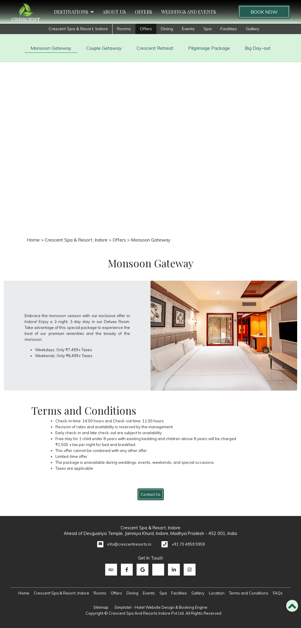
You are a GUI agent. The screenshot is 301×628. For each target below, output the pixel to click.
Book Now (264, 12)
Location (217, 593)
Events (188, 28)
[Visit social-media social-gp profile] (142, 570)
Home (33, 240)
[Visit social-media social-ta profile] (111, 570)
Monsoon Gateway (51, 48)
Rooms (124, 28)
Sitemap (100, 607)
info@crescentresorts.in (129, 544)
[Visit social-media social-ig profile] (190, 570)
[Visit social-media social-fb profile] (127, 570)
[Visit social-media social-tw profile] (158, 570)
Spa (208, 28)
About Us (114, 12)
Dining (167, 28)
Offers (143, 12)
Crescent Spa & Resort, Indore (78, 28)
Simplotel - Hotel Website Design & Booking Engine (160, 607)
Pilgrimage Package (209, 48)
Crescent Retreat (155, 48)
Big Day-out (257, 48)
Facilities (228, 28)
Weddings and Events (188, 12)
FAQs (278, 593)
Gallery (252, 28)
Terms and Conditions (248, 593)
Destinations (74, 12)
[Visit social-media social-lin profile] (174, 570)
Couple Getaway (104, 48)
